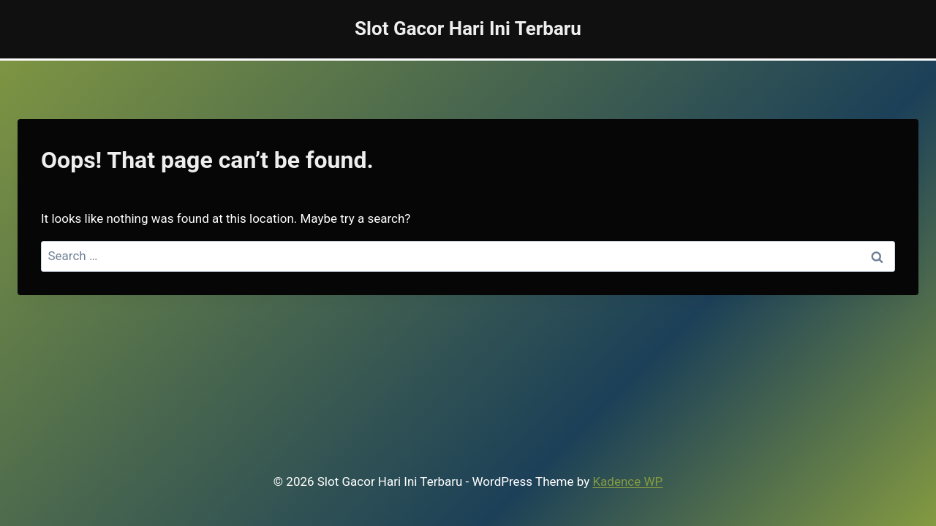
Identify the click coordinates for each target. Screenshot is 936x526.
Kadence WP (627, 481)
